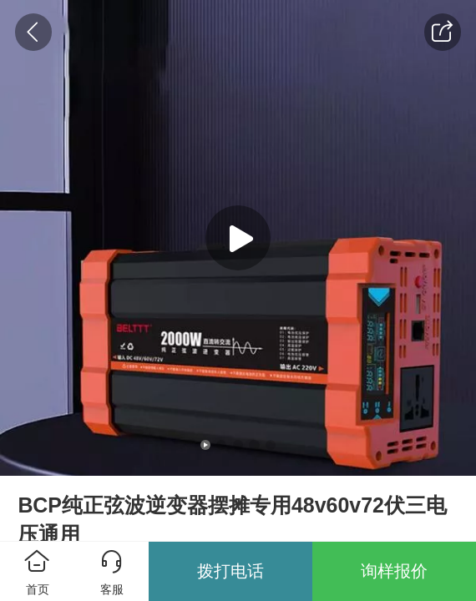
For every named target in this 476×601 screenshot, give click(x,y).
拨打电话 (230, 571)
